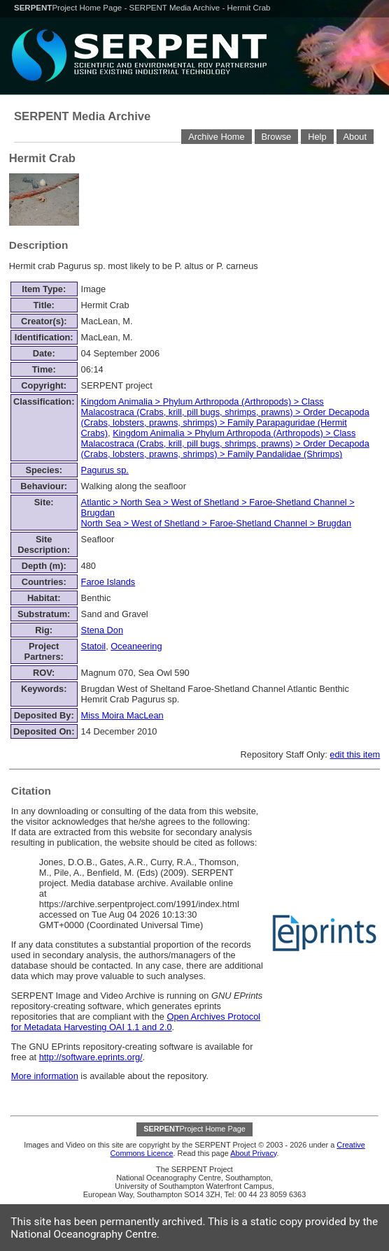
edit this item (355, 754)
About (355, 136)
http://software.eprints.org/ (91, 1057)
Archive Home (216, 136)
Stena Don (102, 630)
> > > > (225, 417)
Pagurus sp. (105, 470)
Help (317, 136)
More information (44, 1076)
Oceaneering (136, 646)
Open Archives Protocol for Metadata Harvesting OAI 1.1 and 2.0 (135, 1021)
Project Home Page (69, 7)
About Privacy (253, 1153)
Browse (277, 136)
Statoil (93, 646)
